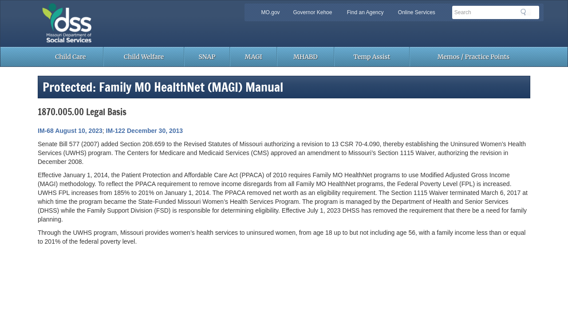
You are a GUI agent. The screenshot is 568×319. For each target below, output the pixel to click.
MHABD (305, 57)
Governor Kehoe (312, 12)
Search (526, 12)
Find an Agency (365, 12)
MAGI (253, 57)
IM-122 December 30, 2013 (144, 130)
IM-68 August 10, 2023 (70, 130)
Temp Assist (372, 57)
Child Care (70, 57)
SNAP (207, 57)
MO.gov (270, 12)
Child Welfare (144, 57)
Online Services (416, 12)
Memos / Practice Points (473, 57)
